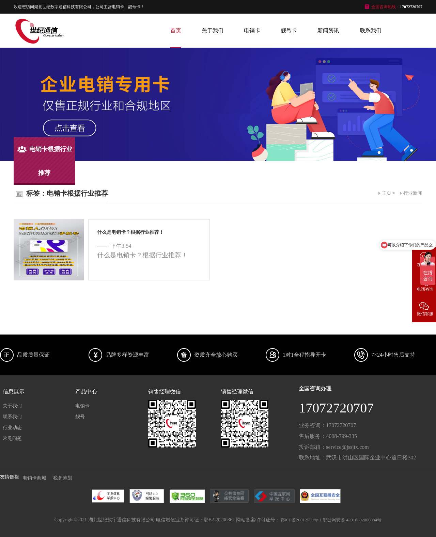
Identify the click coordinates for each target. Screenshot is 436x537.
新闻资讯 (328, 30)
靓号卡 (289, 30)
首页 (175, 30)
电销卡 (252, 30)
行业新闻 (412, 193)
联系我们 (371, 30)
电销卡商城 (34, 478)
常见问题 (12, 438)
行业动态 (12, 427)
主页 (386, 193)
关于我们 (212, 30)
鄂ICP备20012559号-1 (301, 519)
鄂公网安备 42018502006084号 (352, 519)
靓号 (80, 416)
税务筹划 (62, 478)
